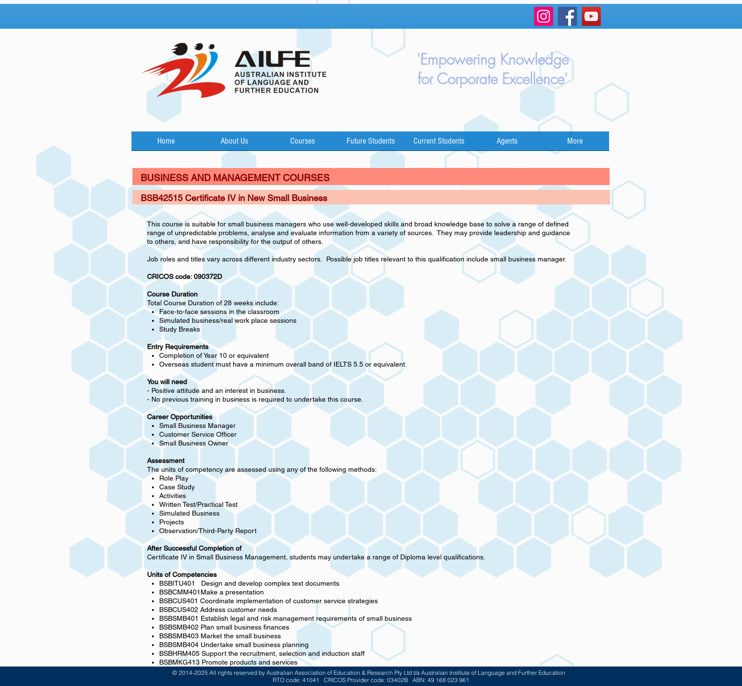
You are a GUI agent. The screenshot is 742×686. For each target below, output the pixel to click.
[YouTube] (591, 16)
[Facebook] (567, 16)
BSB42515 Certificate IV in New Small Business (234, 198)
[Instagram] (543, 16)
